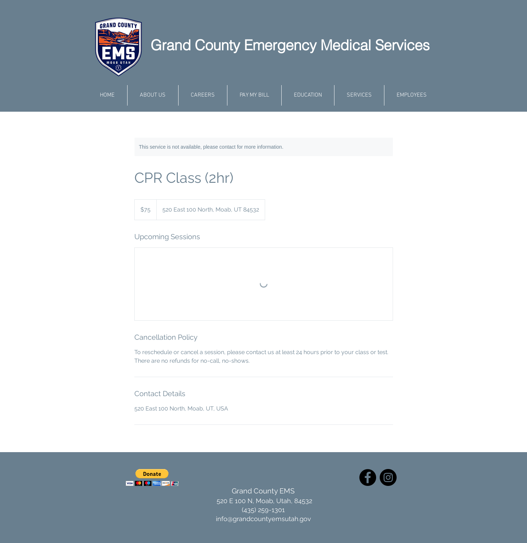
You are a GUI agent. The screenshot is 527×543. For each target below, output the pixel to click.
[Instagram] (388, 477)
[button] (152, 477)
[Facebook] (367, 477)
